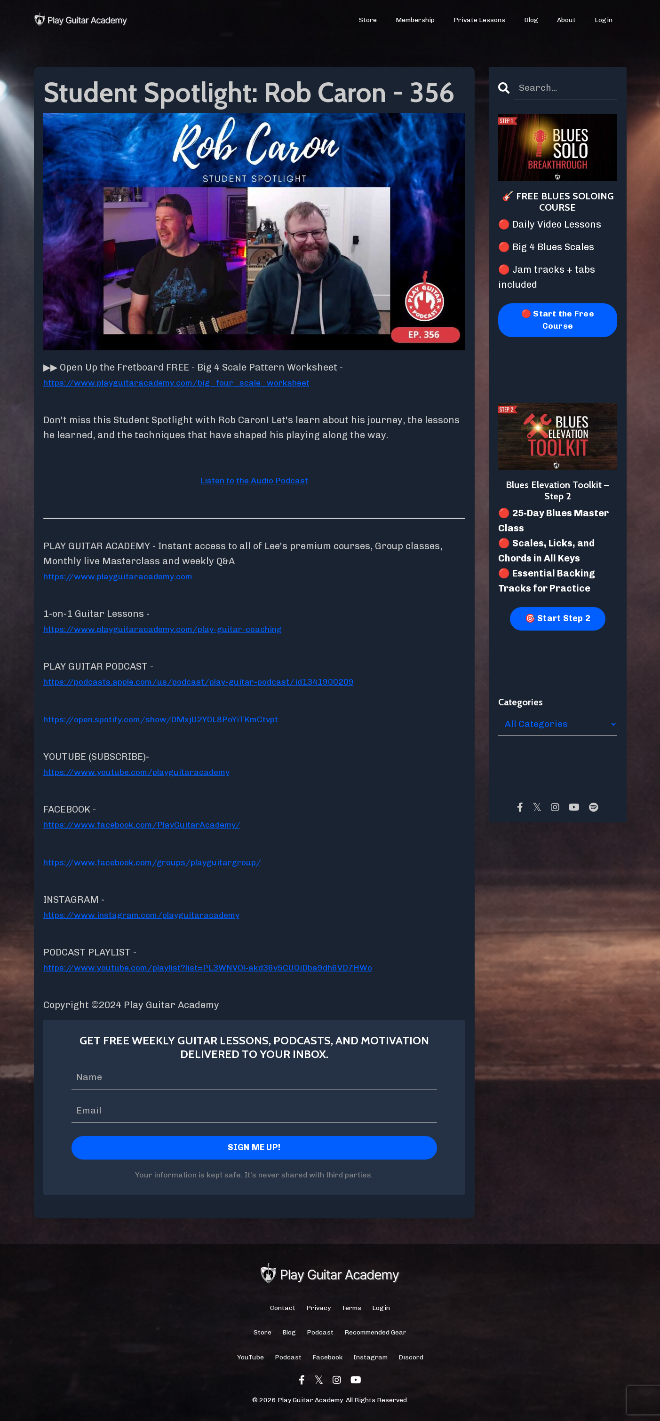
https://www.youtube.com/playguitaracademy (150, 771)
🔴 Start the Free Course (557, 320)
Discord (410, 1359)
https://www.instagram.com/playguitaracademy (156, 914)
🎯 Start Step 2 (558, 620)
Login (603, 20)
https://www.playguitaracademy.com (129, 576)
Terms (351, 1309)
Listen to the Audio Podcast (254, 480)
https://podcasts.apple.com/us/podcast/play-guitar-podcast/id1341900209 (219, 681)
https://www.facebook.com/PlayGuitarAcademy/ (156, 824)
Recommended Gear (375, 1334)
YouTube (250, 1359)
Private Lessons (480, 20)
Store (368, 20)
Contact (282, 1309)
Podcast (320, 1334)
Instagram (370, 1359)
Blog (531, 20)
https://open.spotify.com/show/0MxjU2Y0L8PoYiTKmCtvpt (178, 719)
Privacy (318, 1309)
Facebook (327, 1359)
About (566, 20)
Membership (415, 20)
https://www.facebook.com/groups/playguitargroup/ (167, 862)
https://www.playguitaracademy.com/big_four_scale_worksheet (195, 382)
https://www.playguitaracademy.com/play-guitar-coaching (180, 628)
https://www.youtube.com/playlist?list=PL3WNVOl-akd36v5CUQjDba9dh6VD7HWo (230, 967)
